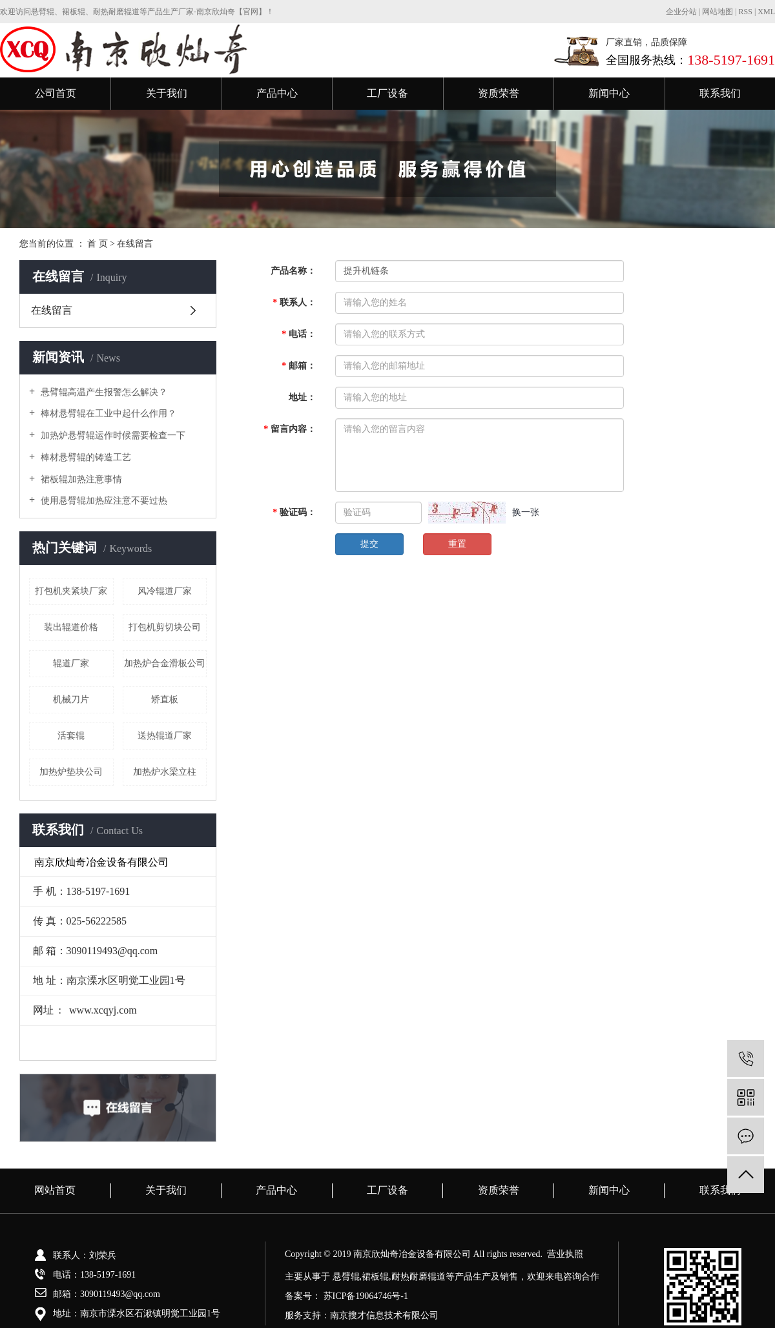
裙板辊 (375, 1277)
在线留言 (51, 310)
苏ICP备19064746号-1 (366, 1296)
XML (766, 11)
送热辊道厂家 (165, 736)
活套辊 (71, 736)
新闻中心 (609, 93)
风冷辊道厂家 (165, 591)
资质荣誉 (498, 93)
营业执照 (565, 1254)
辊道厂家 (71, 663)
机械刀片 (71, 699)
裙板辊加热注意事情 (80, 479)
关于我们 (166, 93)
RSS (745, 11)
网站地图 (718, 11)
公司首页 (55, 93)
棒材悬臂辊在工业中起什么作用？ (107, 413)
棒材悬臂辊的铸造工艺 (84, 457)
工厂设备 (387, 93)
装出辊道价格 (71, 627)
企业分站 (681, 11)
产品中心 (277, 93)
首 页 (97, 244)
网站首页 (55, 1190)
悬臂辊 (346, 1277)
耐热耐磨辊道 (418, 1277)
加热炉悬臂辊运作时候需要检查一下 (111, 435)
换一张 (525, 512)
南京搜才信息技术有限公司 (384, 1315)
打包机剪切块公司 (165, 627)
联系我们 (720, 93)
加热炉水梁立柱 (164, 772)
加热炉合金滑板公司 (164, 663)
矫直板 (164, 699)
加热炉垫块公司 (71, 772)
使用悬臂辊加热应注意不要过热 (102, 501)
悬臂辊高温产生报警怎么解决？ (102, 392)
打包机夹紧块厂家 (71, 591)
